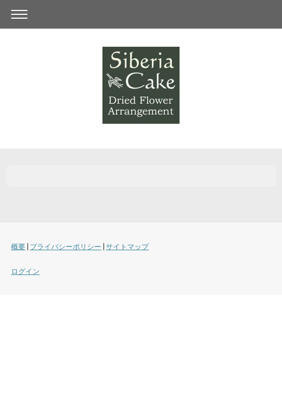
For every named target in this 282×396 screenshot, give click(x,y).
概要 (18, 246)
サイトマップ (127, 246)
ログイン (25, 271)
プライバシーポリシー (65, 246)
